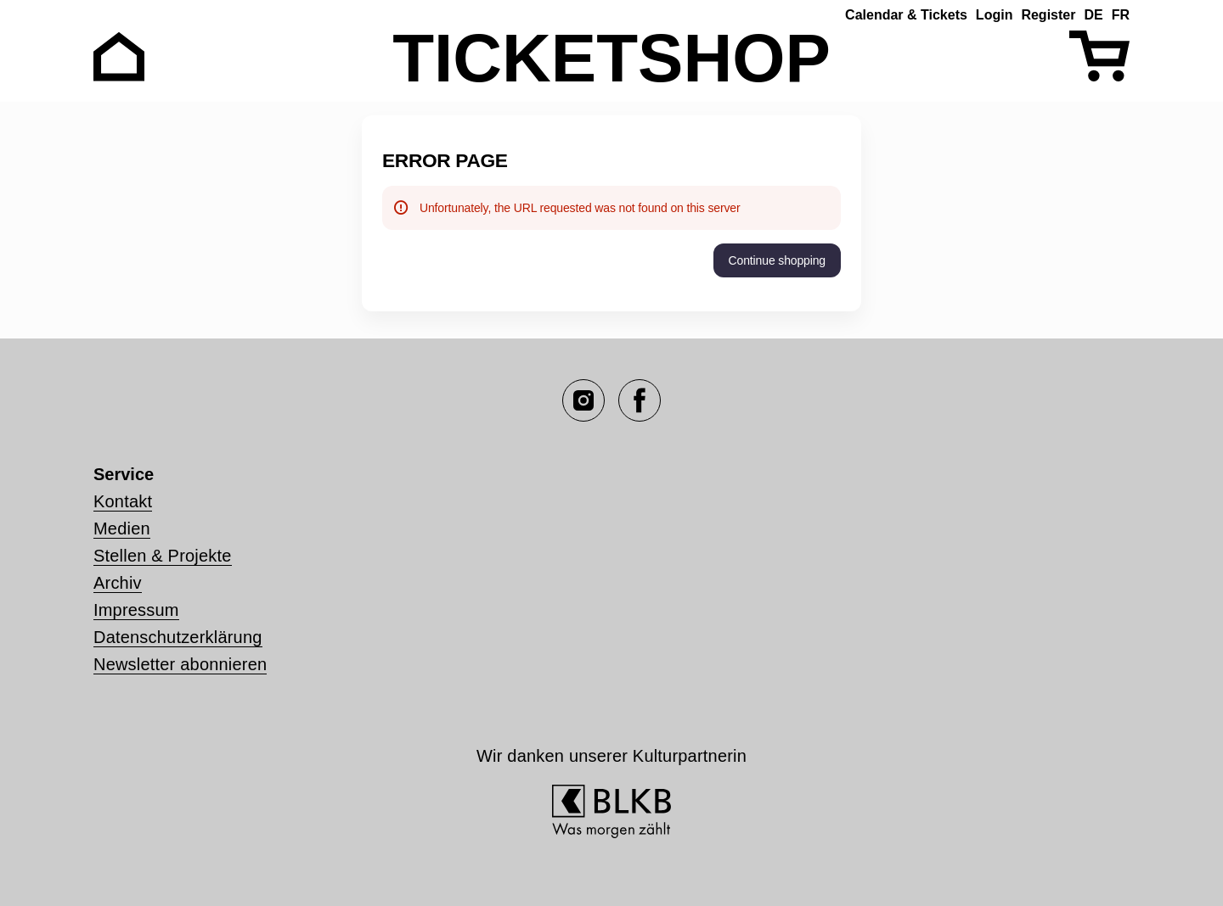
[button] (777, 260)
